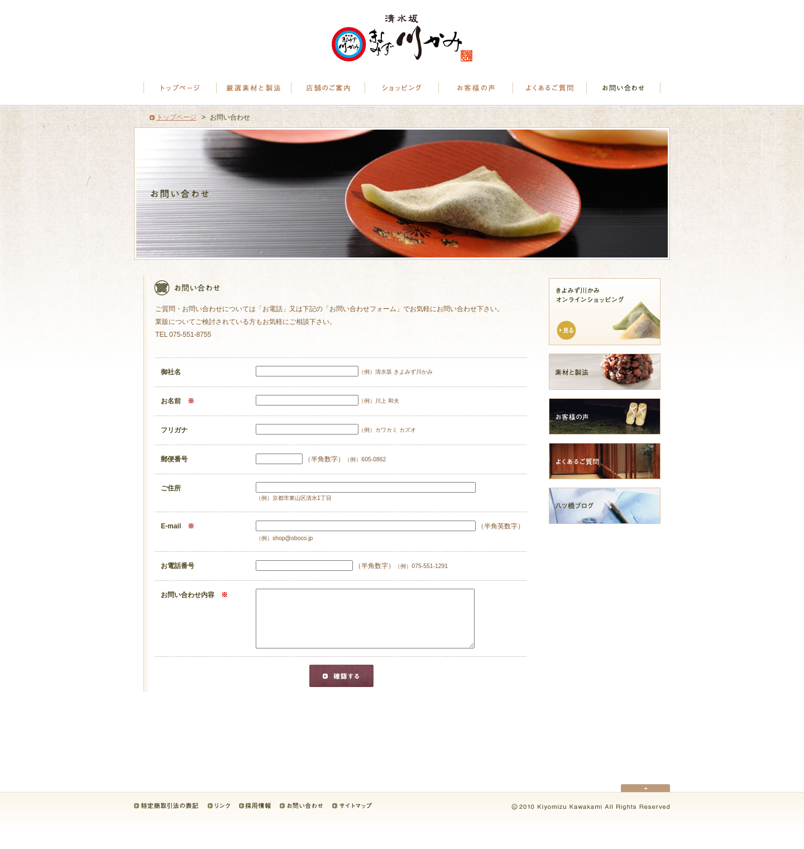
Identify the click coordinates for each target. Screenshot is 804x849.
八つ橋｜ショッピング (402, 87)
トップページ (180, 87)
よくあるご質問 (550, 87)
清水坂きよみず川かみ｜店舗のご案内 (328, 87)
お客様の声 (476, 87)
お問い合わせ (624, 87)
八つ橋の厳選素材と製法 (254, 87)
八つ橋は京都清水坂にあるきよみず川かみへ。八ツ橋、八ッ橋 (402, 38)
